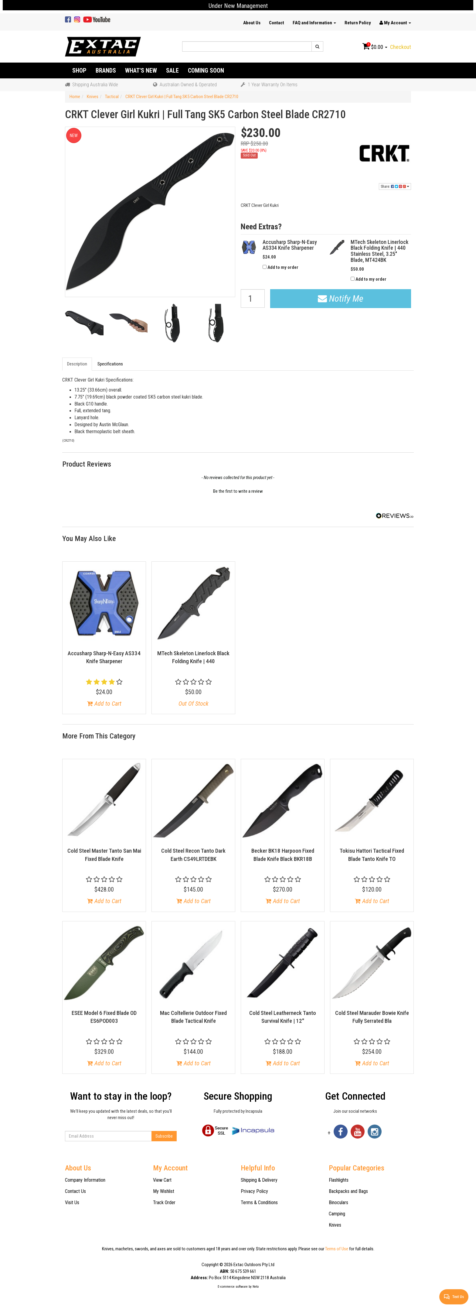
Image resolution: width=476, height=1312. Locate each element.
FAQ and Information (314, 23)
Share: (395, 186)
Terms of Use (336, 1249)
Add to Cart (104, 703)
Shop (79, 70)
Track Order (164, 1202)
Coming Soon (206, 70)
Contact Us (75, 1191)
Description (77, 364)
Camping (337, 1214)
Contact (276, 23)
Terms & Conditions (259, 1202)
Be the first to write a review (238, 491)
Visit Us (72, 1202)
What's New (141, 70)
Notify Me (340, 298)
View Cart (162, 1180)
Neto (256, 1287)
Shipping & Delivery (259, 1180)
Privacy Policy (254, 1191)
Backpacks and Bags (348, 1191)
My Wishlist (163, 1191)
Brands (106, 70)
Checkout (400, 47)
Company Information (85, 1180)
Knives (335, 1225)
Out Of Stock (193, 703)
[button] (238, 491)
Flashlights (338, 1180)
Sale (172, 70)
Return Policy (358, 23)
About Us (251, 23)
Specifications (110, 364)
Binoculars (338, 1202)
